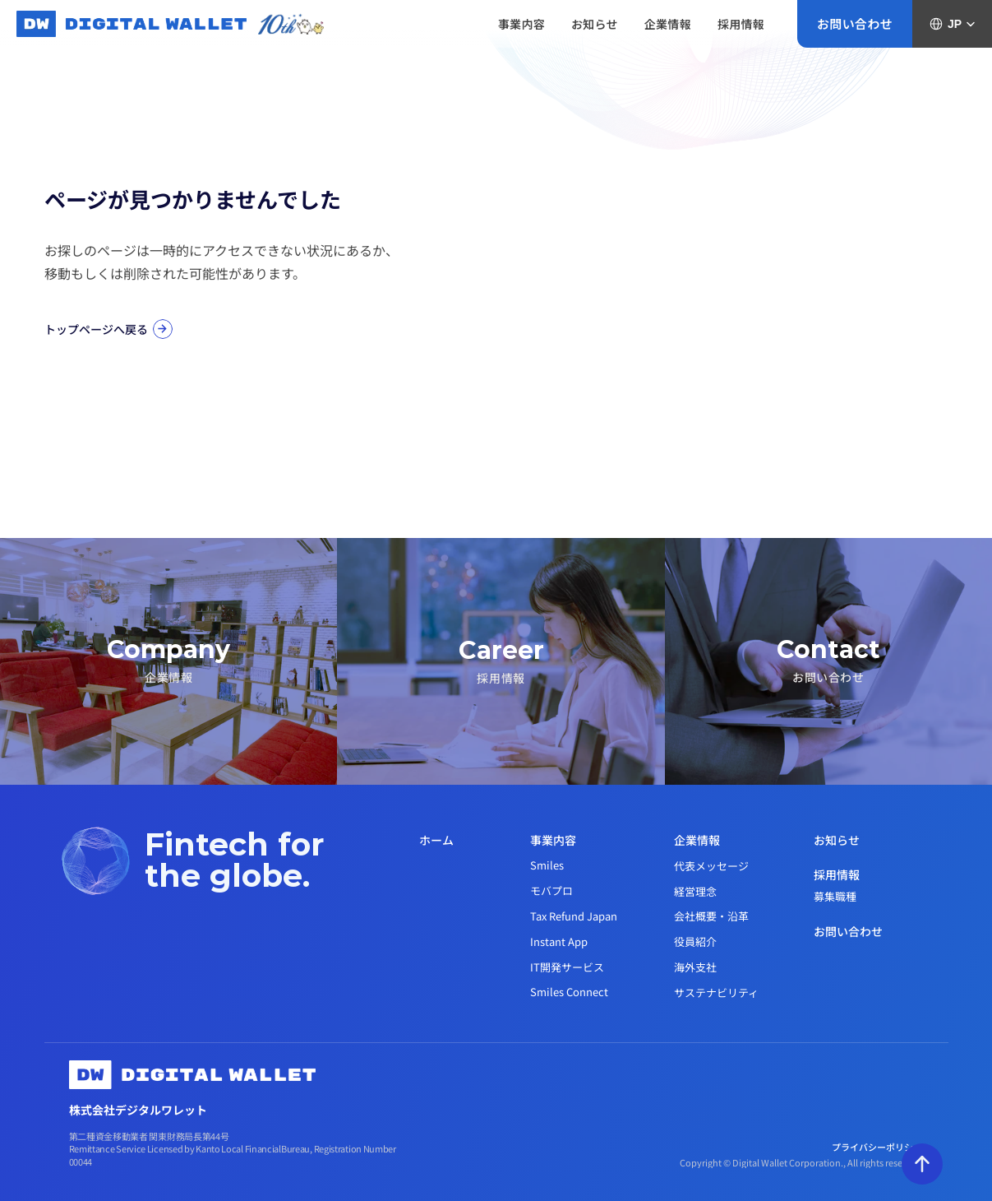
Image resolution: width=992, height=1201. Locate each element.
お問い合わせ (848, 931)
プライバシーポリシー (878, 1146)
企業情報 (697, 840)
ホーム (436, 840)
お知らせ (837, 840)
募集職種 (835, 896)
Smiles (547, 865)
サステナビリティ (716, 992)
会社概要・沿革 (711, 916)
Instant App (559, 941)
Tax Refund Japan (573, 916)
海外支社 (695, 967)
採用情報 (837, 874)
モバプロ (551, 890)
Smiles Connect (569, 991)
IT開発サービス (567, 967)
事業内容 (553, 840)
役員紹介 (695, 941)
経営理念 (695, 891)
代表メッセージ (711, 866)
